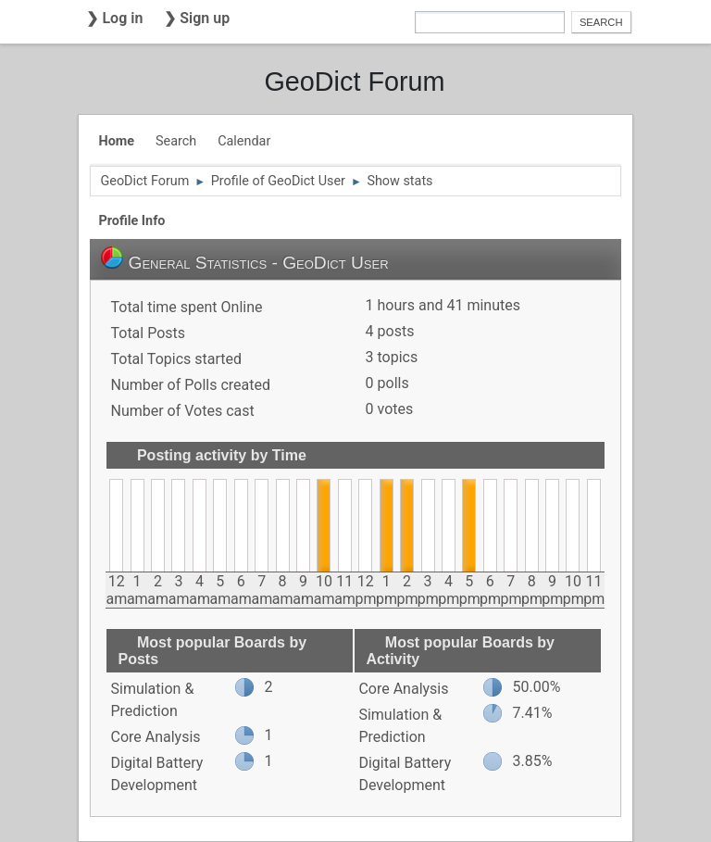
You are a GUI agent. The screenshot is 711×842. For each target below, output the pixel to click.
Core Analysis (155, 737)
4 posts (390, 331)
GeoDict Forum (354, 81)
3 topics (392, 357)
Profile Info (131, 221)
